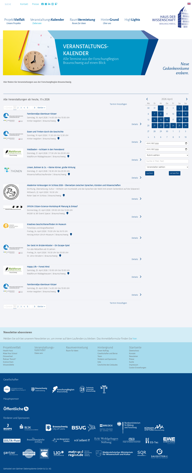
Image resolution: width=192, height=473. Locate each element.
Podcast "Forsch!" (9, 359)
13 (148, 120)
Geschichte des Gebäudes (108, 364)
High (132, 19)
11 (179, 114)
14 (154, 120)
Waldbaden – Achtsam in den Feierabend (45, 150)
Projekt (14, 21)
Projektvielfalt (12, 347)
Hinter (110, 21)
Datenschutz (134, 350)
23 (167, 126)
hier (135, 338)
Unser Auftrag (103, 350)
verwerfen (174, 173)
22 (161, 126)
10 (173, 114)
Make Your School (10, 353)
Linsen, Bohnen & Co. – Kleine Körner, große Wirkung (51, 167)
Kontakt (24, 4)
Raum (82, 21)
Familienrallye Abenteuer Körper (42, 114)
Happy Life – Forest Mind (38, 267)
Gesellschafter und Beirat (107, 353)
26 (186, 126)
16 (167, 120)
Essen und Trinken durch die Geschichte (45, 132)
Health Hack (8, 350)
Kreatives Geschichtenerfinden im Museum (46, 224)
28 (154, 131)
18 (179, 120)
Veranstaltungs (47, 21)
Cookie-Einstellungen (137, 367)
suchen (149, 173)
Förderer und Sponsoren (107, 359)
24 (173, 126)
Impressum (133, 364)
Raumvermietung (77, 347)
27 (148, 131)
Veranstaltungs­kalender (44, 349)
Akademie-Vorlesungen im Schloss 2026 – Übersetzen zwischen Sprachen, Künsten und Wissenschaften (74, 185)
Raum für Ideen (72, 350)
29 (161, 131)
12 (185, 114)
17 (173, 120)
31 (154, 108)
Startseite (135, 347)
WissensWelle (8, 364)
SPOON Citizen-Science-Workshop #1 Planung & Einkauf (52, 206)
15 (161, 120)
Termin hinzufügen (118, 104)
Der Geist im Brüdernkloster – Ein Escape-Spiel (48, 245)
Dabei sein (38, 353)
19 (185, 120)
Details (136, 124)
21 (154, 126)
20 (148, 126)
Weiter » (41, 108)
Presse (35, 4)
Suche (131, 362)
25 (179, 126)
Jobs (99, 362)
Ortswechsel (8, 356)
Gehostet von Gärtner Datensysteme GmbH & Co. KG (27, 469)
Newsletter (133, 356)
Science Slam (8, 362)
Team (100, 356)
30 (148, 108)
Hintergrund (105, 347)
